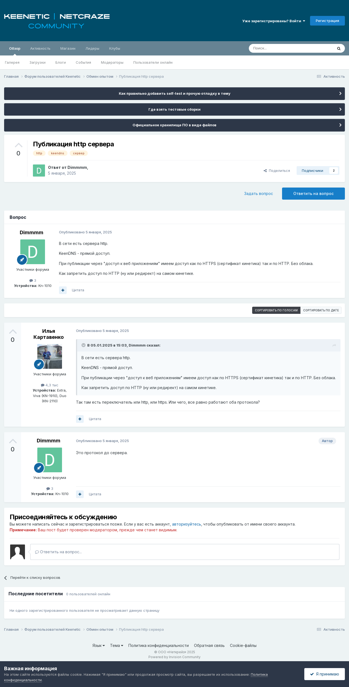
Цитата (78, 290)
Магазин (67, 48)
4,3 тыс (49, 385)
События (83, 62)
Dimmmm (77, 167)
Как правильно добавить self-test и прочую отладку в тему (174, 93)
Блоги (60, 62)
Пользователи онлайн (153, 62)
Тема (116, 645)
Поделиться (277, 170)
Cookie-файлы (243, 645)
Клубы (114, 48)
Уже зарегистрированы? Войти (273, 21)
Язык (98, 645)
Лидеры (92, 48)
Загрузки (37, 62)
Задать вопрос (258, 193)
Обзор (14, 50)
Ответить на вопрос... (58, 551)
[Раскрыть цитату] (83, 345)
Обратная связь (209, 645)
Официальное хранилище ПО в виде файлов (174, 125)
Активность (40, 48)
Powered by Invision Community (174, 657)
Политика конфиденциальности (158, 645)
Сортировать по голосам (276, 310)
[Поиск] (278, 48)
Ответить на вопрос (313, 193)
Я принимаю (324, 674)
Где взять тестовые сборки (174, 109)
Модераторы (112, 62)
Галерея (12, 62)
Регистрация (327, 20)
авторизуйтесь (186, 524)
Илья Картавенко (48, 334)
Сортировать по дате (321, 310)
